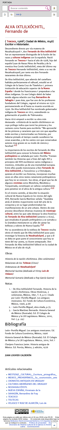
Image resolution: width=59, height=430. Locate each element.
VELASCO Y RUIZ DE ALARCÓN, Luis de (27, 403)
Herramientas (54, 14)
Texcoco (11, 41)
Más (18, 14)
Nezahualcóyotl (36, 235)
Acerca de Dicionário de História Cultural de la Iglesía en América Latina (33, 424)
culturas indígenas (21, 57)
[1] (16, 145)
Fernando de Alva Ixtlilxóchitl (42, 51)
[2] (52, 188)
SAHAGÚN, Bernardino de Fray (23, 393)
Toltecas (26, 263)
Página (5, 14)
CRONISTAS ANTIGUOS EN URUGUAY (26, 381)
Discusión (11, 14)
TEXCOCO (13, 397)
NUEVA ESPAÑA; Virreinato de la (24, 390)
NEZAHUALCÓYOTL (17, 387)
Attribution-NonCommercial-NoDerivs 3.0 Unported (30, 421)
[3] (42, 225)
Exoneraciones (33, 426)
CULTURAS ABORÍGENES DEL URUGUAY (27, 384)
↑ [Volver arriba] (11, 289)
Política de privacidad (37, 423)
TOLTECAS (13, 400)
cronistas (17, 183)
